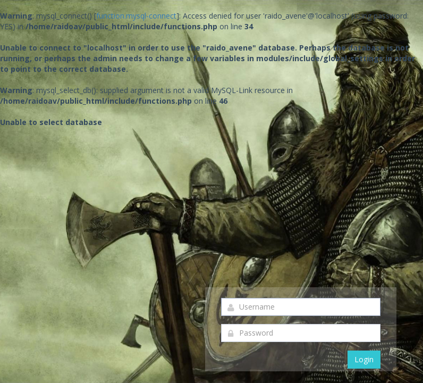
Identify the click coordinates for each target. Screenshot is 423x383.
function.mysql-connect (136, 16)
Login (364, 359)
